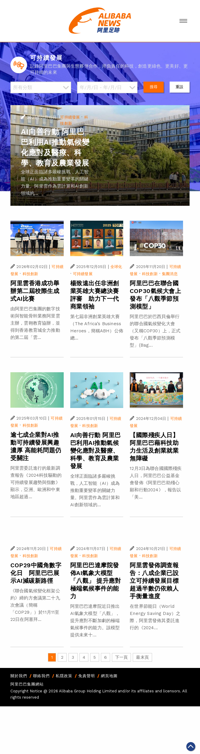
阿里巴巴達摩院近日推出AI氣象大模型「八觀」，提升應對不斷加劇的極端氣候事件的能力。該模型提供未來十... (95, 621)
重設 (179, 87)
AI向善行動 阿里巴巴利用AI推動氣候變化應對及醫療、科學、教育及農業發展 (95, 450)
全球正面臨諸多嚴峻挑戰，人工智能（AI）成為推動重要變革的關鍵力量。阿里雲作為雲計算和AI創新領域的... (95, 490)
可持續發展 (70, 117)
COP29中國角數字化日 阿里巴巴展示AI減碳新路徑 (35, 573)
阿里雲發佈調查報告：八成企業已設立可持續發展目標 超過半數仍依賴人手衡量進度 (154, 581)
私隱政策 (64, 676)
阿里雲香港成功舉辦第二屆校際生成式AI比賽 (34, 291)
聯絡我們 (41, 676)
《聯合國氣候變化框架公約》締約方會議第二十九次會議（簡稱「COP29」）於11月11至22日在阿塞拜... (35, 605)
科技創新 (30, 274)
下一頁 (121, 657)
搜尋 (153, 87)
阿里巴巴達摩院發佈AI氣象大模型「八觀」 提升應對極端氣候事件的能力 (95, 581)
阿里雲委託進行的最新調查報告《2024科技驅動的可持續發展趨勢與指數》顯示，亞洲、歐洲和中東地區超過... (36, 482)
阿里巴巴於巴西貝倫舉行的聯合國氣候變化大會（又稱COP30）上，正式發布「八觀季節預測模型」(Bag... (155, 331)
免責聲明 (86, 676)
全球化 (116, 266)
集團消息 (170, 274)
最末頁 (142, 657)
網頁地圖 (109, 676)
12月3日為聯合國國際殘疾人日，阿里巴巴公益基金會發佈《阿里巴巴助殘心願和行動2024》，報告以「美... (156, 483)
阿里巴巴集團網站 (27, 684)
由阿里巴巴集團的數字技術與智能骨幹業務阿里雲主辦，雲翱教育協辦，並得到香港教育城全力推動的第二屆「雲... (35, 323)
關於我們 (18, 676)
